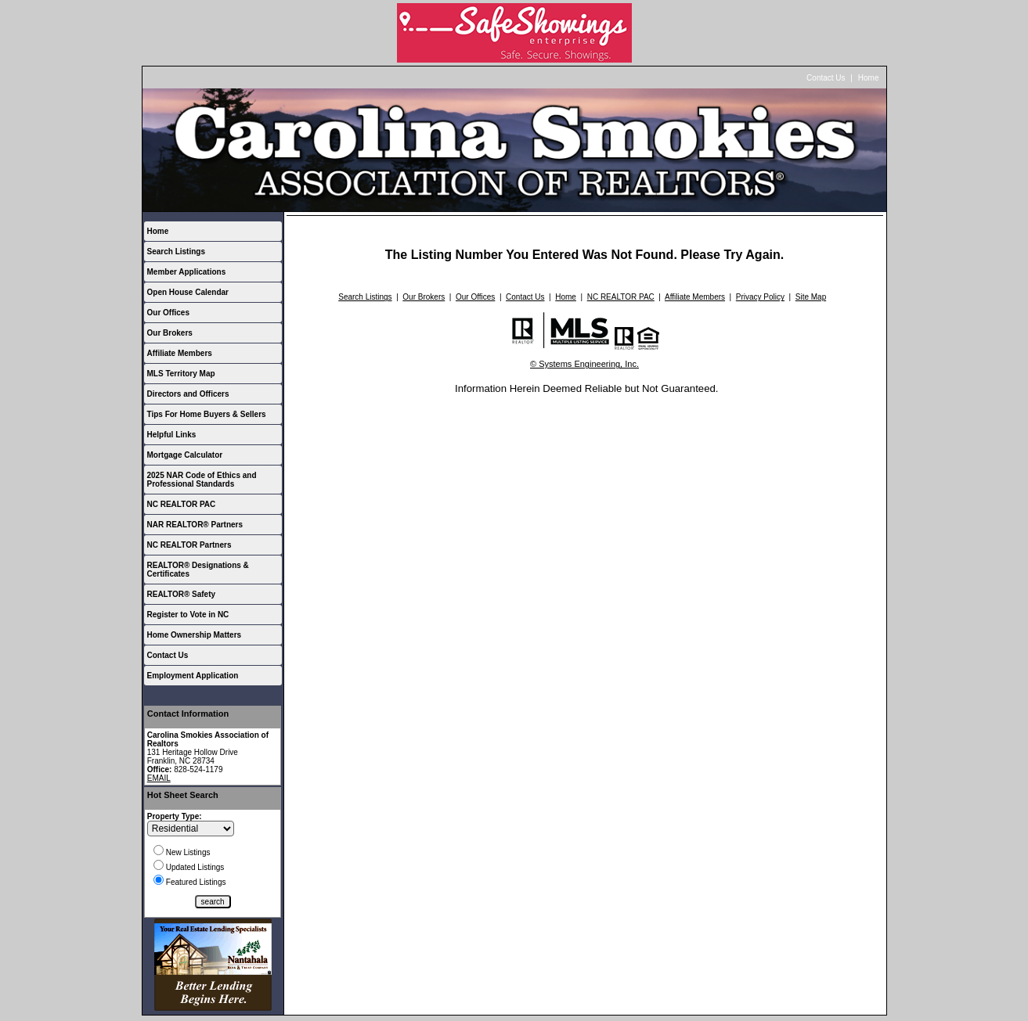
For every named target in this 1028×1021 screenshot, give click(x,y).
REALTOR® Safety (181, 594)
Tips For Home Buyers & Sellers (206, 414)
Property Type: (174, 816)
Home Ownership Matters (194, 635)
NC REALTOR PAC (181, 504)
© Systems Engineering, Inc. (584, 363)
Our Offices (168, 312)
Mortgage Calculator (185, 455)
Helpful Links (172, 434)
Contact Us (825, 78)
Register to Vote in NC (188, 614)
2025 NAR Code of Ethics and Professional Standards (202, 479)
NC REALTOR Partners (189, 545)
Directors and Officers (188, 394)
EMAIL (159, 778)
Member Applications (186, 272)
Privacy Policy (760, 297)
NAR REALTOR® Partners (195, 524)
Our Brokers (170, 333)
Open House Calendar (188, 292)
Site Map (810, 297)
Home (868, 78)
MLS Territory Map (181, 373)
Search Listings (176, 251)
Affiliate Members (179, 353)
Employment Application (193, 675)
